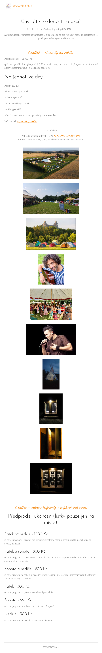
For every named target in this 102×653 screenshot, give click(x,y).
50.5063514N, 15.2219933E (67, 136)
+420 (20, 121)
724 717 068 (30, 121)
